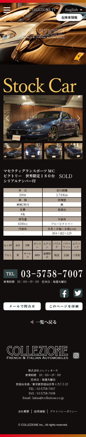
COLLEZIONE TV (43, 9)
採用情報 (39, 411)
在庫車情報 (69, 17)
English (71, 9)
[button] (78, 118)
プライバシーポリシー (63, 411)
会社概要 (23, 411)
